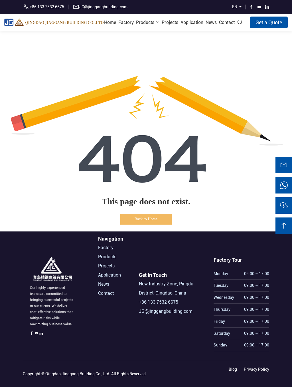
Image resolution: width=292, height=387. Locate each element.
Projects (170, 22)
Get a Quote (269, 22)
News (211, 22)
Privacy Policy (256, 368)
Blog (233, 368)
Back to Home (146, 219)
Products (145, 22)
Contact (227, 22)
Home (110, 22)
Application (192, 22)
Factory (126, 22)
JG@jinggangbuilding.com (103, 7)
